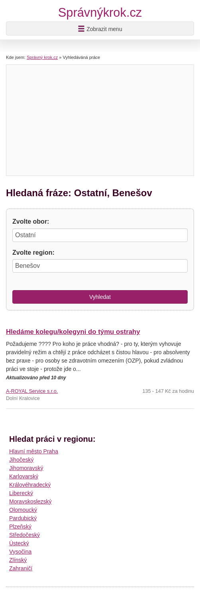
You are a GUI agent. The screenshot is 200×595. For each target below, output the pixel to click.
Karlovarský (23, 476)
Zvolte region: (33, 252)
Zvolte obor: (30, 221)
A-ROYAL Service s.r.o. (32, 391)
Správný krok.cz (42, 57)
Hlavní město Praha (33, 451)
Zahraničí (20, 568)
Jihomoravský (26, 468)
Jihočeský (21, 459)
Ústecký (19, 543)
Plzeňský (20, 526)
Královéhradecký (30, 485)
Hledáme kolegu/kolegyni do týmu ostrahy (73, 332)
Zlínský (18, 560)
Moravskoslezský (30, 501)
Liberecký (21, 493)
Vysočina (20, 551)
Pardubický (23, 518)
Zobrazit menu (100, 28)
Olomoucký (23, 510)
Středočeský (24, 535)
